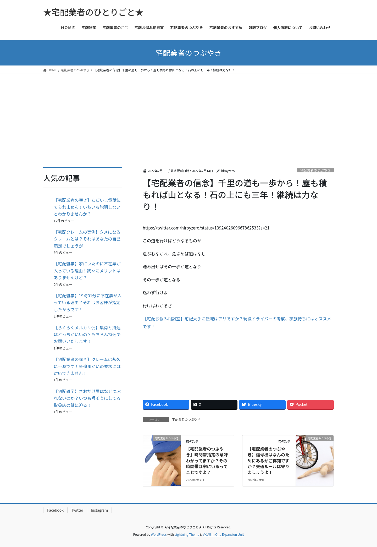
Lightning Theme (186, 534)
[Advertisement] (188, 113)
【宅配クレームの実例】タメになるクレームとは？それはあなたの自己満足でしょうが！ (87, 239)
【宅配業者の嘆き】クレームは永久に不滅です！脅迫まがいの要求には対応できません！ (87, 366)
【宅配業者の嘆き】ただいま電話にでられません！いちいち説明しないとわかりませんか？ (87, 207)
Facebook (55, 510)
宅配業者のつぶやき (315, 170)
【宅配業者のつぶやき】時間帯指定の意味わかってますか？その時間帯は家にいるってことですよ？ (207, 460)
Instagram (99, 510)
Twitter (77, 510)
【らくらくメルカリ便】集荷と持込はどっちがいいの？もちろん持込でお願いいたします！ (87, 334)
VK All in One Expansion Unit (223, 534)
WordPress (159, 534)
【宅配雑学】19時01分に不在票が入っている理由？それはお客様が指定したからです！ (88, 302)
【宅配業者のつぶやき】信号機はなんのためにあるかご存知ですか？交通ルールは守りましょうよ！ (268, 460)
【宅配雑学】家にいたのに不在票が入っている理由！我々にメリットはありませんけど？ (87, 270)
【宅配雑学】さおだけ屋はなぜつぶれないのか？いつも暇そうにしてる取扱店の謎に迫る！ (87, 398)
